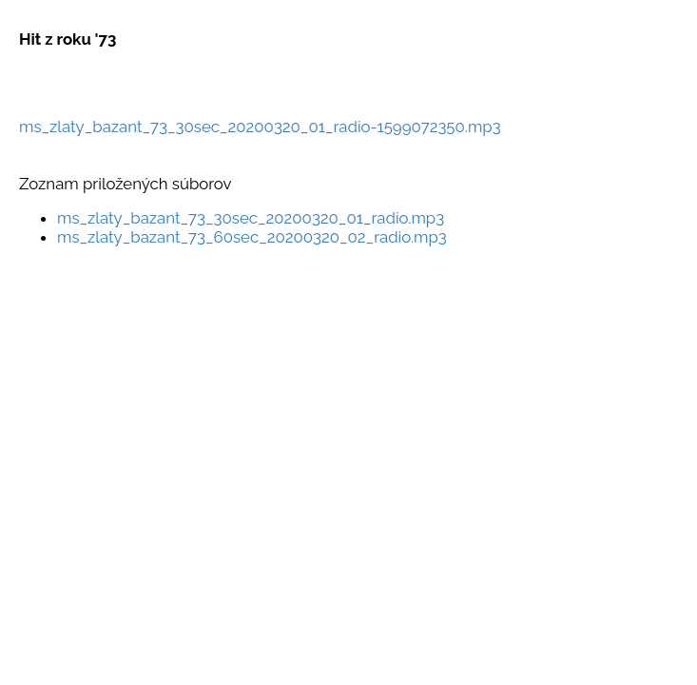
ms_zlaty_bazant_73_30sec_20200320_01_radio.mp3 (250, 217)
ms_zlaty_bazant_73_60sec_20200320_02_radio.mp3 (252, 236)
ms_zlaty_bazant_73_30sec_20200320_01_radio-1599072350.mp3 (260, 126)
